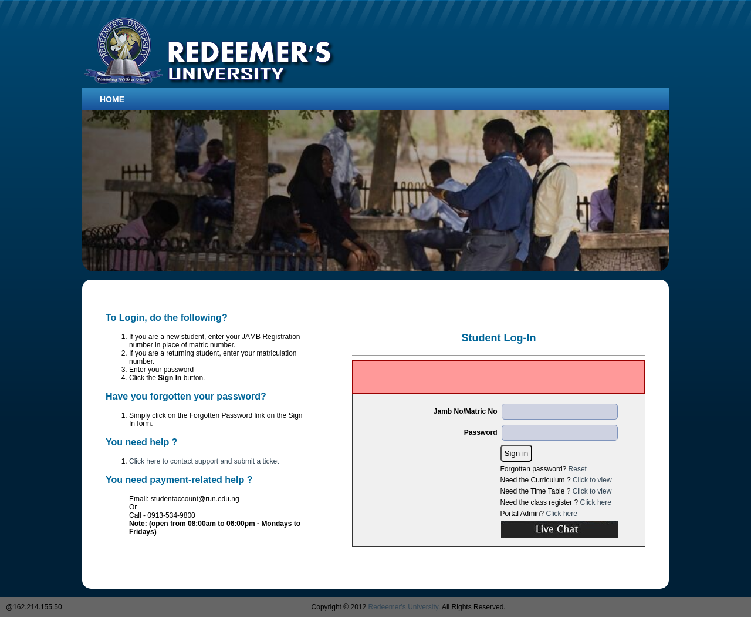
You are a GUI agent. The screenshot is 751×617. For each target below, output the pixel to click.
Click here (595, 502)
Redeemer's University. (404, 607)
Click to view (592, 480)
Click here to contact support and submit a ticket (204, 461)
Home (112, 99)
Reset (578, 469)
